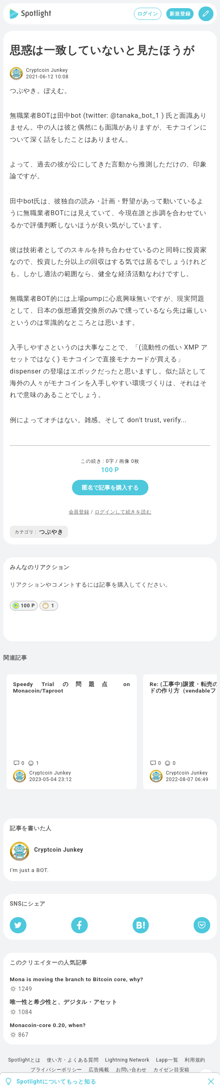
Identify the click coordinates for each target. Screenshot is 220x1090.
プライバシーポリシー (56, 1069)
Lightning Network (127, 1060)
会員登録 (79, 512)
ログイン (147, 14)
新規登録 (180, 14)
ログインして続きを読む (123, 512)
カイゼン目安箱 (171, 1069)
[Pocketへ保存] (202, 925)
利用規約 (195, 1060)
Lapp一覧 (167, 1060)
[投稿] (205, 13)
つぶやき (39, 532)
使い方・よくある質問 (72, 1060)
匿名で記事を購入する (110, 487)
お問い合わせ (131, 1069)
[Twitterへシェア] (18, 925)
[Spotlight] (30, 14)
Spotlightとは (24, 1060)
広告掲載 (99, 1069)
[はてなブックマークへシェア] (141, 925)
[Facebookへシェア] (79, 925)
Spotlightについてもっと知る (56, 1081)
